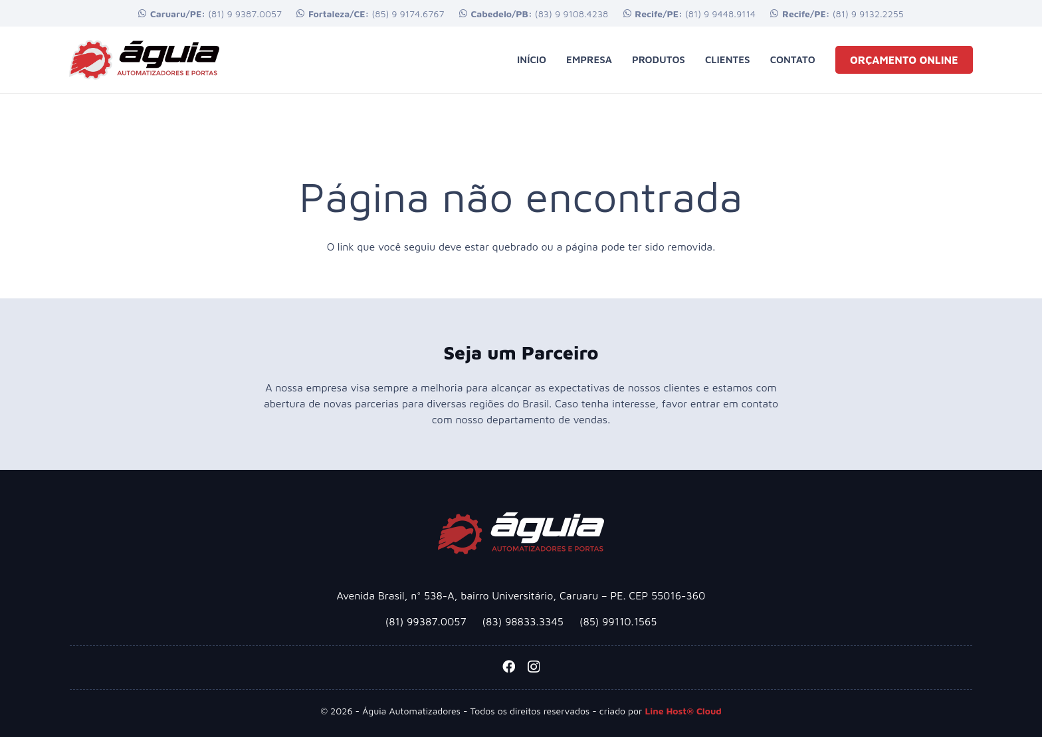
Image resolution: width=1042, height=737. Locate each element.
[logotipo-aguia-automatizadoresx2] (144, 60)
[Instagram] (534, 667)
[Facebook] (508, 666)
